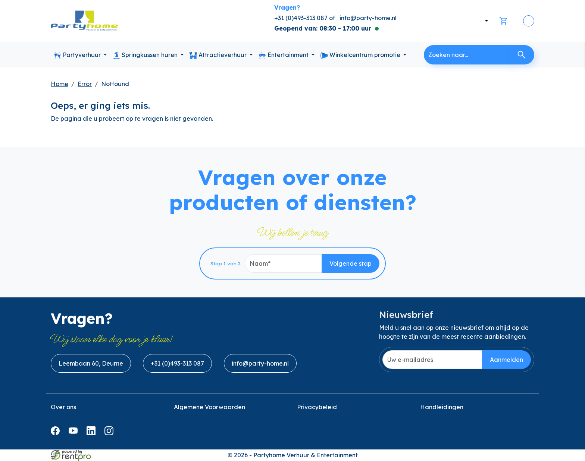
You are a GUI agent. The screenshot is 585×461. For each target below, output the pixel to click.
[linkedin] (92, 433)
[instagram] (110, 433)
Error (85, 84)
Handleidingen (441, 407)
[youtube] (75, 433)
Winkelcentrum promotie (361, 55)
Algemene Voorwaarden (209, 407)
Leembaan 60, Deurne (91, 363)
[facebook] (57, 433)
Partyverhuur (78, 55)
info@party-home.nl (368, 18)
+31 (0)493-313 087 (177, 363)
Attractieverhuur (219, 55)
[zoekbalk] (466, 54)
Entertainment (284, 55)
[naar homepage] (84, 21)
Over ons (63, 407)
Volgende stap (350, 263)
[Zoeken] (521, 54)
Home (59, 84)
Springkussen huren (146, 55)
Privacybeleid (317, 407)
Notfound (115, 84)
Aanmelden (506, 359)
